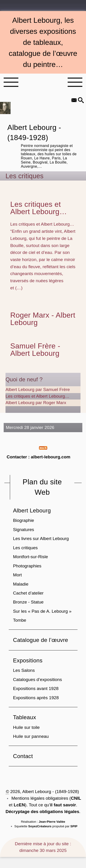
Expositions (28, 660)
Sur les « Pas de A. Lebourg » (42, 611)
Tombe (19, 620)
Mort (17, 574)
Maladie (20, 584)
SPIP (74, 826)
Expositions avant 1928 (35, 688)
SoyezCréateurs (40, 826)
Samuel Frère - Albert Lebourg (35, 349)
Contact (23, 756)
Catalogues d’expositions (37, 679)
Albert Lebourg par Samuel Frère (38, 389)
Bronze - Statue (28, 602)
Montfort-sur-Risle (30, 556)
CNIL (76, 798)
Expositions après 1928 (36, 697)
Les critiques (25, 547)
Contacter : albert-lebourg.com (38, 456)
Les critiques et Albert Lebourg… (38, 208)
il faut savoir (63, 804)
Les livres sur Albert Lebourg (41, 538)
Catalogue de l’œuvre (40, 640)
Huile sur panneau (31, 736)
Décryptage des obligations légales (42, 811)
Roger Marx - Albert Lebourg (42, 318)
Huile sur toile (26, 727)
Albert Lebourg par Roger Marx (36, 402)
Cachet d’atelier (28, 593)
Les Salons (24, 670)
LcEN (19, 804)
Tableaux (24, 717)
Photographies (27, 565)
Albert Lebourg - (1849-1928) (43, 145)
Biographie (23, 520)
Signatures (23, 529)
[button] (81, 100)
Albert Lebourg (32, 510)
